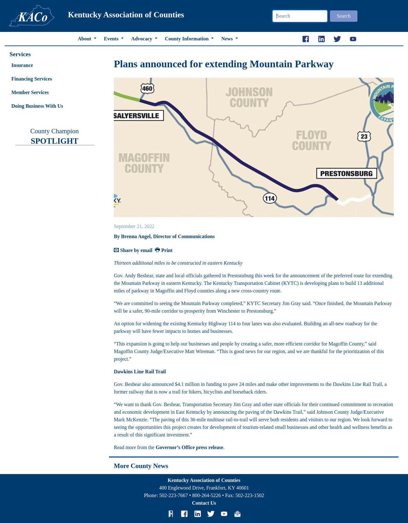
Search (344, 16)
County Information (187, 38)
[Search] (299, 16)
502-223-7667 (173, 495)
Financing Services (31, 78)
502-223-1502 (249, 495)
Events (112, 38)
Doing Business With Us (37, 106)
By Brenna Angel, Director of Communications (164, 236)
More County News (141, 465)
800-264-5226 (206, 495)
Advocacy (142, 38)
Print (164, 250)
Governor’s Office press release (189, 447)
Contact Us (204, 503)
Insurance (22, 65)
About (85, 38)
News (227, 38)
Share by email (133, 250)
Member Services (30, 92)
